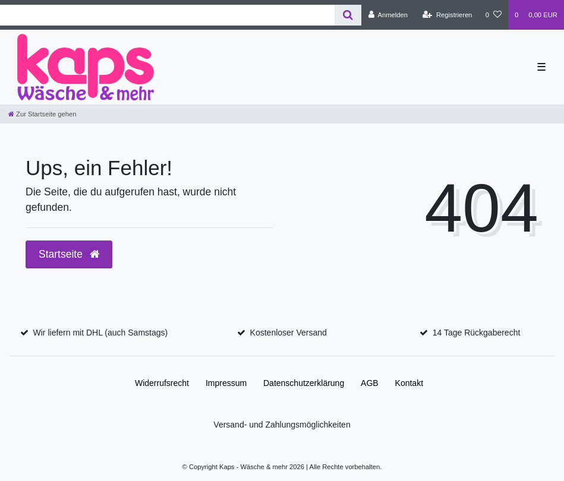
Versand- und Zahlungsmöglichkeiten (281, 424)
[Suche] (348, 15)
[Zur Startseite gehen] (42, 114)
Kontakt (409, 383)
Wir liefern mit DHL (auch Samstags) (100, 332)
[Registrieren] (447, 15)
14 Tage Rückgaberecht (477, 332)
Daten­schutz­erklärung (303, 383)
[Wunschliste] (493, 15)
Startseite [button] (69, 254)
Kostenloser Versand (288, 332)
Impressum (226, 383)
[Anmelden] (387, 15)
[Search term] (167, 15)
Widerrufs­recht (162, 383)
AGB (370, 383)
